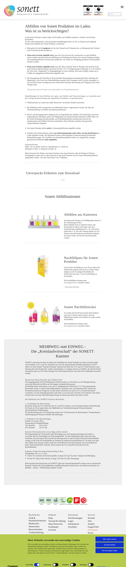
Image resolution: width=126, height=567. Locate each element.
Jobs (90, 521)
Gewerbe (52, 530)
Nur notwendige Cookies (109, 547)
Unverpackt (93, 530)
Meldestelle (34, 523)
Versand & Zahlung (57, 521)
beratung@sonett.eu (71, 283)
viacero (40, 454)
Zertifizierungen (75, 518)
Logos (71, 521)
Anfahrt (91, 524)
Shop (50, 518)
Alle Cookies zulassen (109, 535)
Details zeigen (101, 563)
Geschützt (72, 527)
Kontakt (91, 518)
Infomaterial (73, 524)
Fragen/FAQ (93, 527)
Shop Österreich (55, 524)
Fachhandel (53, 527)
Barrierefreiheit (35, 529)
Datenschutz (34, 526)
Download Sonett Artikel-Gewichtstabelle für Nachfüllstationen (53, 90)
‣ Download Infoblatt (71, 287)
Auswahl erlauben (109, 541)
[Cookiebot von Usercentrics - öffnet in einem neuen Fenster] (12, 563)
